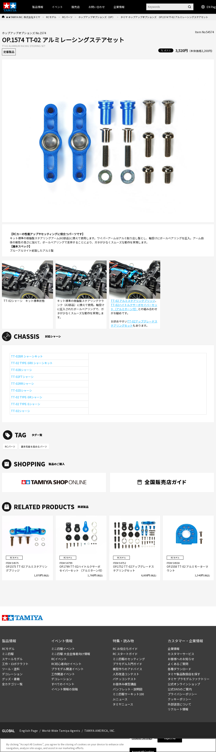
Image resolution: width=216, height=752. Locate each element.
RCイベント (59, 659)
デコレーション (12, 674)
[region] (108, 745)
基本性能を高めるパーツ (34, 446)
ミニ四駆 (8, 654)
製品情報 (37, 7)
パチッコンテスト (124, 679)
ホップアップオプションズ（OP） (96, 17)
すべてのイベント (62, 684)
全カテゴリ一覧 (12, 684)
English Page (28, 731)
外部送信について (179, 704)
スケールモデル (12, 659)
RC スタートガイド (125, 654)
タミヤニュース (123, 704)
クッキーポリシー (179, 699)
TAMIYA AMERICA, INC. (99, 731)
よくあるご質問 (178, 664)
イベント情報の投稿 (64, 689)
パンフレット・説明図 (127, 689)
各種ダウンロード (179, 669)
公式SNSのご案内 (180, 689)
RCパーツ (67, 17)
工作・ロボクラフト (15, 664)
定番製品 (8, 52)
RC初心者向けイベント (66, 664)
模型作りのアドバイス (127, 669)
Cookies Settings (142, 738)
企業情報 (173, 649)
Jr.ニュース (120, 699)
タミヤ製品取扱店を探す (184, 674)
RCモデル (51, 17)
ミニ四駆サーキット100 (128, 694)
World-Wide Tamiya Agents (61, 731)
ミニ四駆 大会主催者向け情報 (70, 654)
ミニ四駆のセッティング (129, 659)
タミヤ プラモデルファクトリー (189, 679)
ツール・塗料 (11, 669)
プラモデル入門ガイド (127, 664)
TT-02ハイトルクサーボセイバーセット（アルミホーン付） (134, 307)
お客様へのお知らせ (181, 659)
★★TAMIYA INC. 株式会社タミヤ (23, 17)
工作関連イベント (63, 674)
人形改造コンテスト (126, 674)
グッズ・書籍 (11, 679)
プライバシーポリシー (182, 694)
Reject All (169, 738)
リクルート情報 (178, 709)
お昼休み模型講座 (124, 684)
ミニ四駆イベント (63, 649)
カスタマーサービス (181, 654)
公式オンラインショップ (184, 684)
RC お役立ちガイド (125, 649)
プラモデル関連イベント (67, 669)
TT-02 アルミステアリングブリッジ (133, 301)
